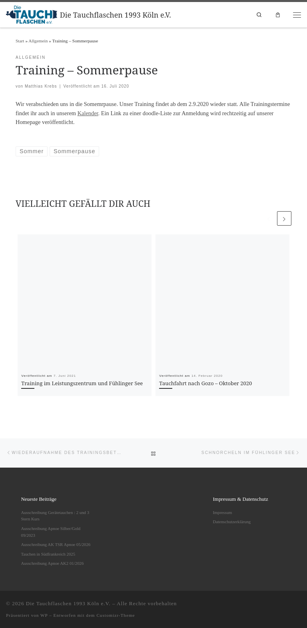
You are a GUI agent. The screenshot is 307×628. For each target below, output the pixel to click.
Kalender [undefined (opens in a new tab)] (88, 113)
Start (20, 40)
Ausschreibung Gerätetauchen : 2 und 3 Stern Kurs (55, 516)
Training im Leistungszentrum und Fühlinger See (82, 383)
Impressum (222, 512)
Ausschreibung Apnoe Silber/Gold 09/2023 (51, 532)
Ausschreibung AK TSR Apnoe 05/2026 (56, 544)
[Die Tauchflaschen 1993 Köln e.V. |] (31, 13)
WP (44, 615)
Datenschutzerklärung (232, 521)
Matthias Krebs (41, 86)
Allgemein (38, 40)
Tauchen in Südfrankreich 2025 (48, 554)
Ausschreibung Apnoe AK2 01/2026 (52, 563)
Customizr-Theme (115, 615)
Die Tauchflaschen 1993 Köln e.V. (68, 603)
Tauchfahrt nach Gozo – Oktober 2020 (205, 383)
